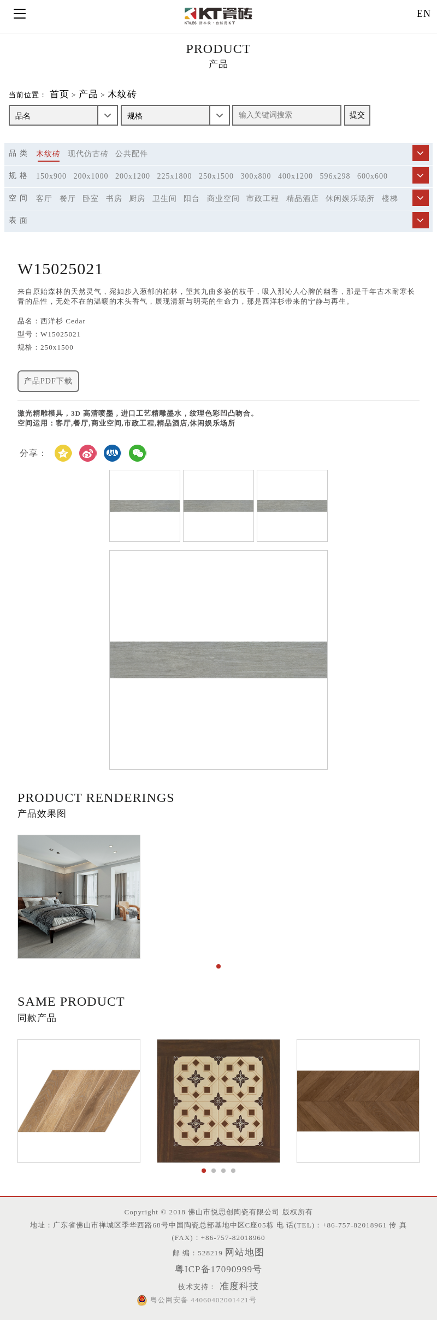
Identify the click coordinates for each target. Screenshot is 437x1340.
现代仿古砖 (88, 165)
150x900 (51, 187)
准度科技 (244, 1305)
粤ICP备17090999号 (218, 1288)
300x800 (256, 187)
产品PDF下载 (48, 425)
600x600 (372, 187)
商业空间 (223, 209)
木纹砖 (142, 104)
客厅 (44, 209)
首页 (73, 104)
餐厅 (68, 209)
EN (424, 13)
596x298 (335, 187)
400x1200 (295, 187)
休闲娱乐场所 (350, 209)
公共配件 (131, 165)
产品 (105, 104)
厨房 (137, 209)
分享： (34, 504)
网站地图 (253, 1271)
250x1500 (216, 187)
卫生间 (164, 209)
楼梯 (390, 209)
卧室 (90, 209)
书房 (114, 209)
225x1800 (174, 187)
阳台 (192, 209)
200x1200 (132, 187)
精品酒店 (302, 209)
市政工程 (262, 209)
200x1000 (91, 187)
